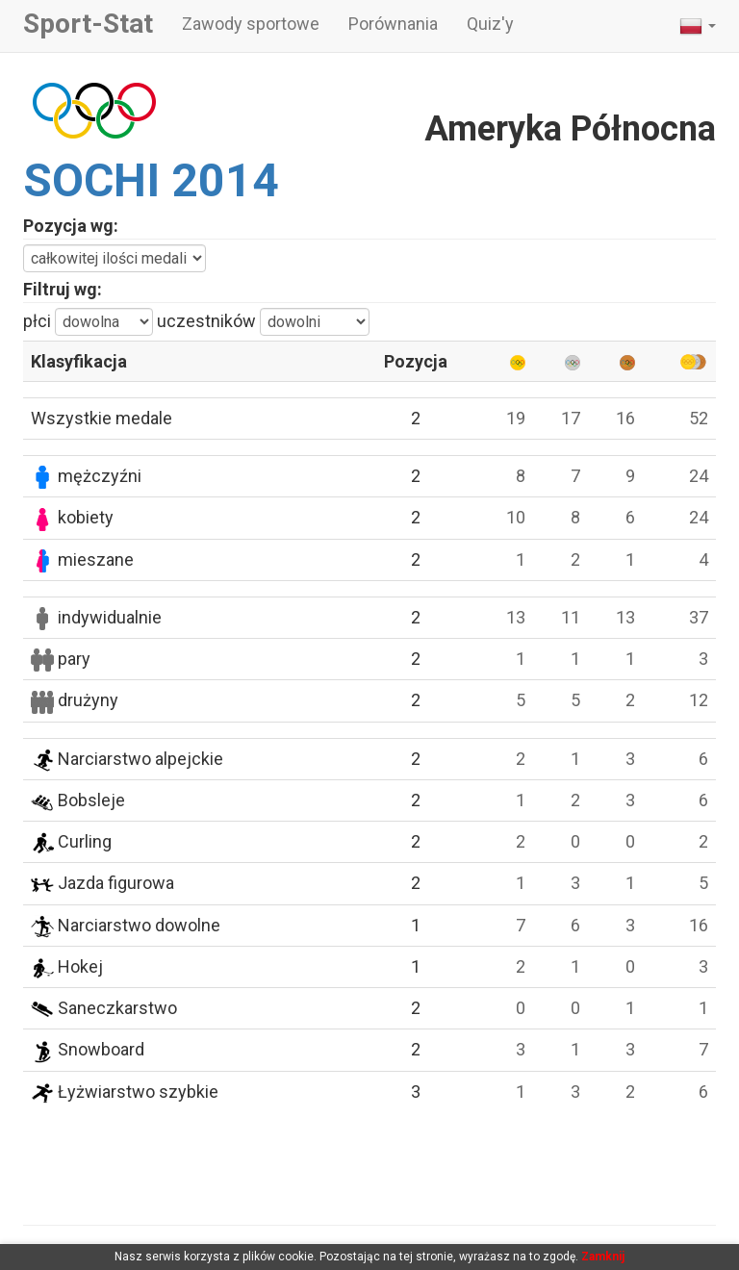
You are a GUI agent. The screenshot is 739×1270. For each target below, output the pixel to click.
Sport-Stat (88, 23)
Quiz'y (490, 23)
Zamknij (602, 1256)
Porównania (393, 23)
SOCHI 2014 (151, 180)
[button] (697, 26)
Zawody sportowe (250, 23)
